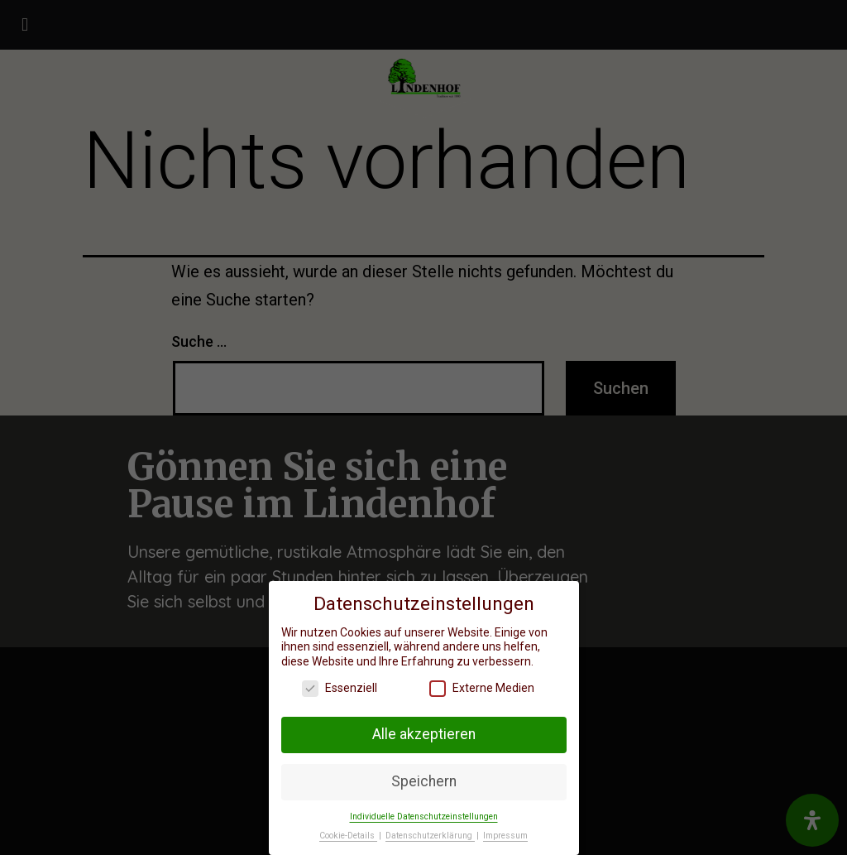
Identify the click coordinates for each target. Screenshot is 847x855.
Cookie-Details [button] (348, 834)
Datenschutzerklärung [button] (430, 834)
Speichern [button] (424, 779)
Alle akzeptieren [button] (424, 732)
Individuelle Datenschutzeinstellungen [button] (424, 814)
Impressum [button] (505, 834)
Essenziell (339, 686)
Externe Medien (481, 686)
